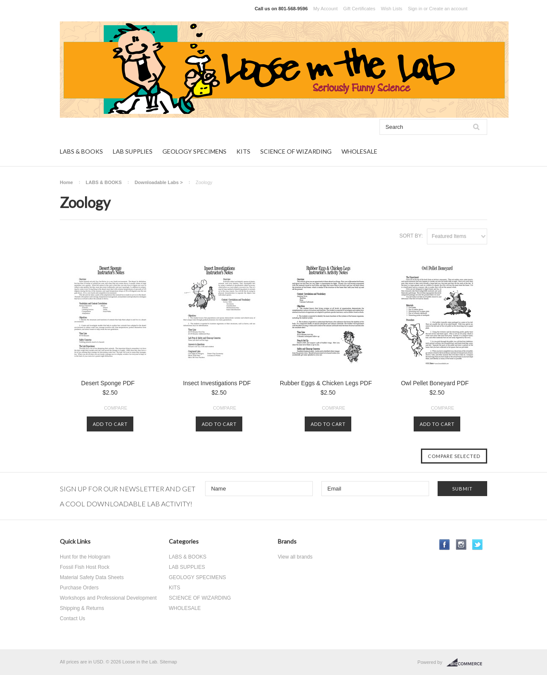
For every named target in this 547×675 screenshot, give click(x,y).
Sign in (415, 8)
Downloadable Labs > (159, 182)
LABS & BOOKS (81, 151)
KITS (243, 151)
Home (66, 182)
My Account (325, 8)
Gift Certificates (359, 8)
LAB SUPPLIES (133, 151)
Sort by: (411, 236)
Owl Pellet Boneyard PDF (435, 383)
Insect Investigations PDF (217, 383)
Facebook (444, 544)
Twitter (477, 544)
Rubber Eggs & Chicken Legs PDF (326, 383)
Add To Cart (110, 424)
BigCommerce (467, 662)
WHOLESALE (359, 151)
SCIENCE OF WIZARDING (296, 151)
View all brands (295, 557)
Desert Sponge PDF (108, 383)
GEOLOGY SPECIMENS (194, 151)
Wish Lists (391, 8)
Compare (115, 407)
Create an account (448, 8)
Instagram (461, 544)
